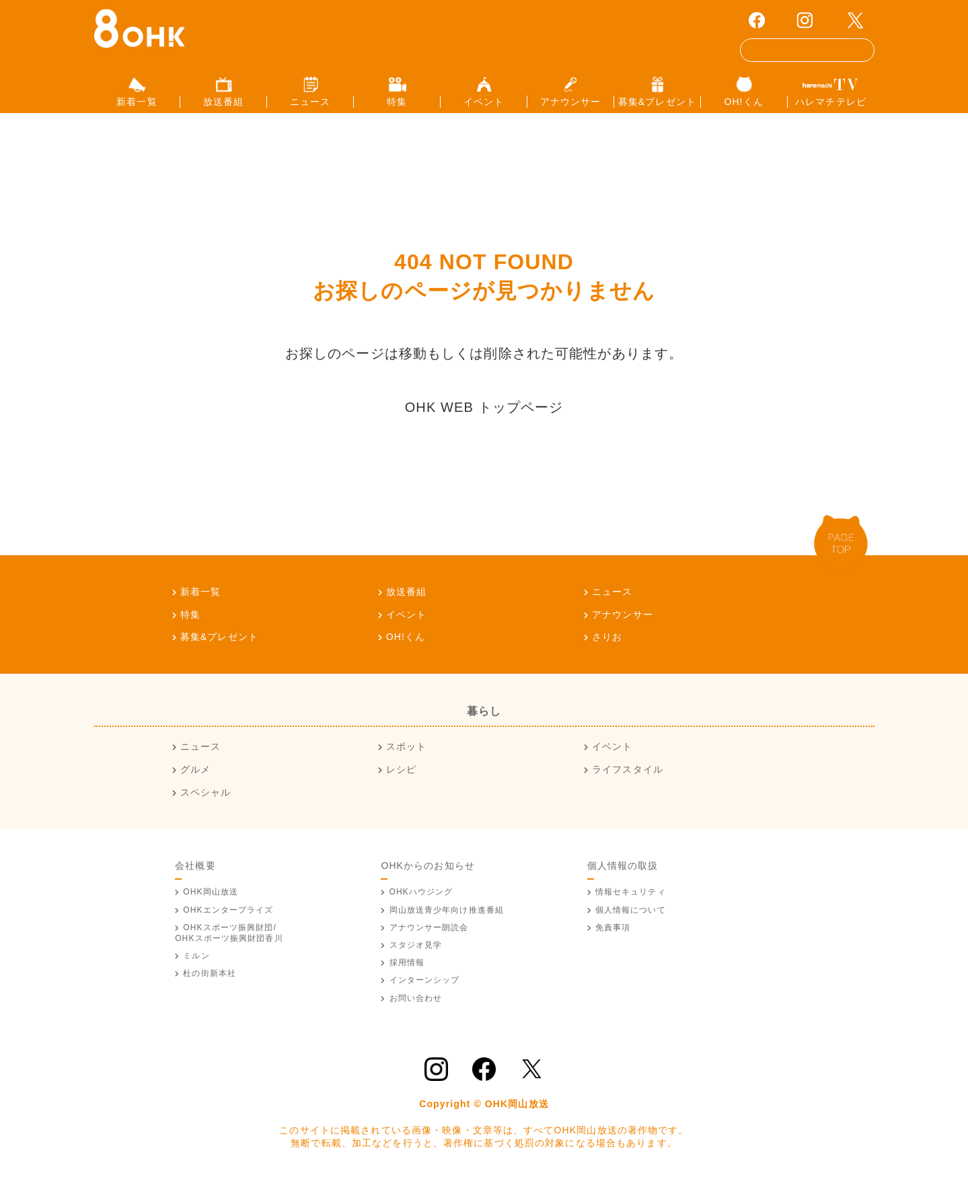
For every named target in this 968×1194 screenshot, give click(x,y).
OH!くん (406, 648)
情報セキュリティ (630, 903)
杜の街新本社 (209, 984)
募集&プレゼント (219, 648)
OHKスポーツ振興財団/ (229, 944)
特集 (190, 625)
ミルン (196, 967)
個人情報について (630, 920)
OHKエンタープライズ (228, 920)
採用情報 (406, 974)
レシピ (401, 780)
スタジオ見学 (416, 956)
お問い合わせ (416, 1009)
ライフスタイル (627, 780)
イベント (406, 625)
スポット (406, 757)
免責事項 (612, 939)
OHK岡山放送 (210, 903)
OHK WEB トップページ (484, 418)
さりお (607, 648)
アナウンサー (622, 625)
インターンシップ (424, 991)
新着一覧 (200, 602)
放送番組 (406, 602)
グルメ (195, 780)
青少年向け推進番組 (447, 920)
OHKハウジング (421, 903)
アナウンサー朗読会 (429, 939)
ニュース (612, 602)
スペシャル (205, 803)
